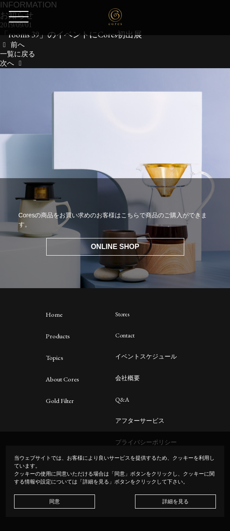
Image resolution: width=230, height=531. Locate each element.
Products (58, 336)
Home (54, 314)
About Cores (62, 379)
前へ (12, 44)
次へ (12, 63)
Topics (54, 357)
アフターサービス (139, 421)
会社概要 (127, 378)
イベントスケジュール (146, 356)
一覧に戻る (17, 54)
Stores (122, 314)
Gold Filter (60, 400)
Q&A (122, 399)
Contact (125, 335)
